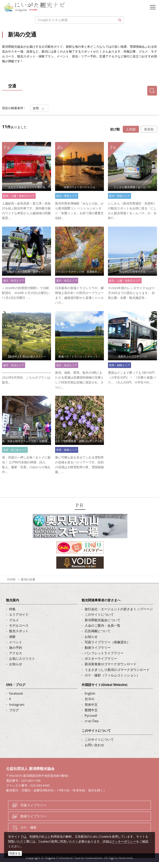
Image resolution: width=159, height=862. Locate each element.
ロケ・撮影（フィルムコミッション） (112, 675)
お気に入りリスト (22, 658)
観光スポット (19, 631)
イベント (15, 642)
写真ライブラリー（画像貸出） (107, 642)
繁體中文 (91, 710)
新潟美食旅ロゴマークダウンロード (111, 664)
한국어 (89, 699)
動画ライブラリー (98, 647)
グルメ (14, 620)
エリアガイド (19, 614)
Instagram (16, 704)
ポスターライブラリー (101, 658)
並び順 (115, 129)
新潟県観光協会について (102, 620)
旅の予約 (15, 647)
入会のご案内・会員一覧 (102, 625)
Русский (91, 715)
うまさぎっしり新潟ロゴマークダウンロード (117, 669)
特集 (12, 609)
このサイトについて (99, 614)
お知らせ (15, 664)
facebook (16, 693)
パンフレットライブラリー (104, 653)
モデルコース (19, 625)
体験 (12, 636)
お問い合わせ (94, 745)
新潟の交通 (28, 579)
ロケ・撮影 (28, 827)
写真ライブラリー (33, 805)
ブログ (14, 710)
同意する (15, 853)
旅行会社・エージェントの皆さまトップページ (119, 609)
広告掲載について (98, 631)
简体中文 (91, 704)
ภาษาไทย (91, 721)
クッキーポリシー (124, 841)
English (90, 693)
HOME (11, 579)
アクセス (15, 653)
